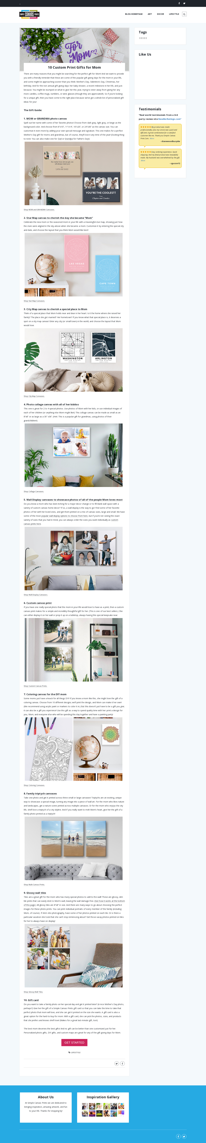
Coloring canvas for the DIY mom (46, 694)
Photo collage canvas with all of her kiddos (52, 404)
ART (150, 14)
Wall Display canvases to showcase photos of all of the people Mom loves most (74, 499)
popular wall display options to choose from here (64, 515)
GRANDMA (43, 118)
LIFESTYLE (174, 14)
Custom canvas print (39, 603)
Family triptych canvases (41, 793)
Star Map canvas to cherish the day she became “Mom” (59, 217)
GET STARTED (74, 1042)
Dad (60, 138)
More (152, 138)
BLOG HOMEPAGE (134, 14)
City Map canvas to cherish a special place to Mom (56, 309)
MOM (29, 118)
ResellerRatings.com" (169, 118)
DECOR (160, 14)
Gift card (33, 1000)
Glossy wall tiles (36, 892)
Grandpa (69, 138)
